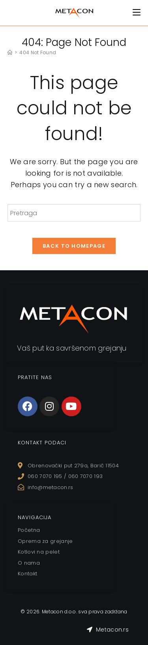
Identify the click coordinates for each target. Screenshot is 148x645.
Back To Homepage (74, 246)
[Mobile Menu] (137, 12)
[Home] (9, 52)
